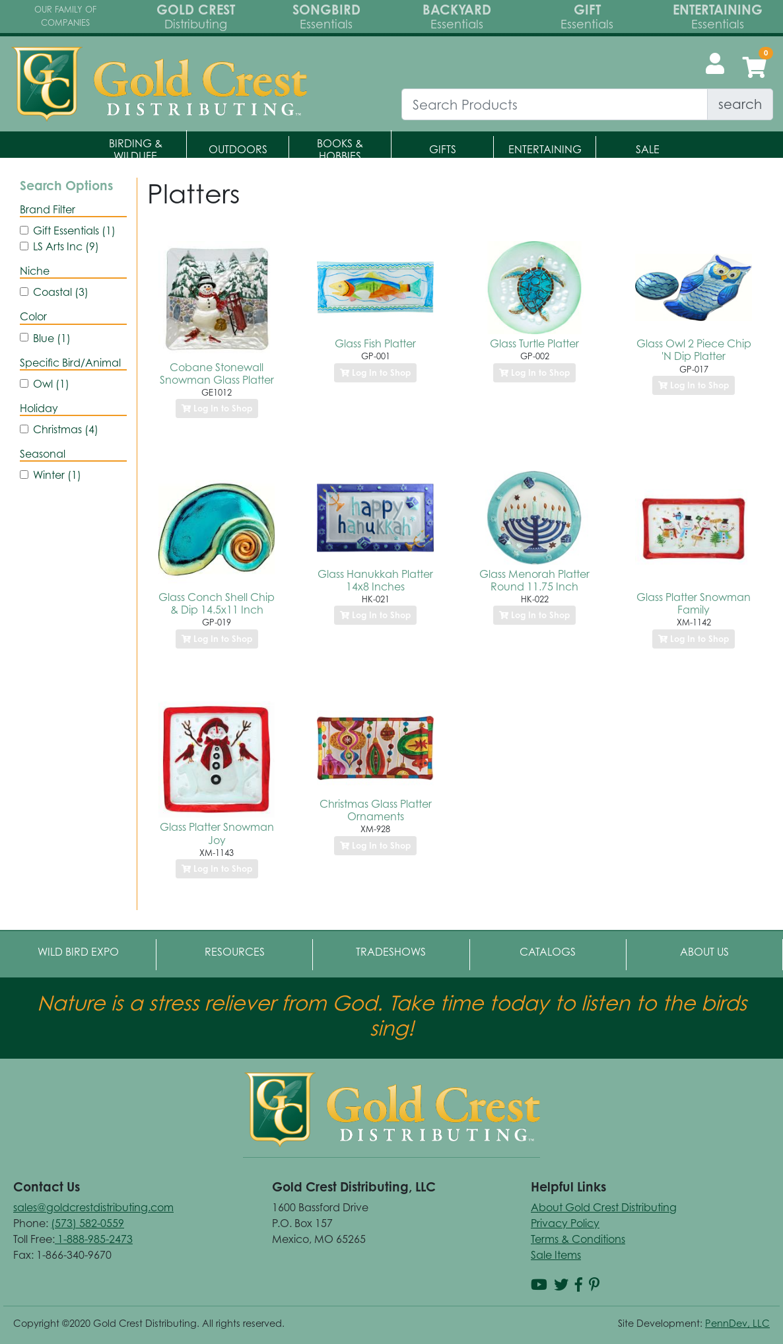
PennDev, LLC (737, 1323)
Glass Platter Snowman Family (693, 603)
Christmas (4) (65, 429)
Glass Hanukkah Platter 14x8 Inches (375, 580)
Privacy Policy (565, 1223)
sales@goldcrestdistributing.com (93, 1207)
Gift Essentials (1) (74, 230)
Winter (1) (57, 474)
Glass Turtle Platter (534, 343)
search (740, 104)
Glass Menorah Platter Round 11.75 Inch (534, 580)
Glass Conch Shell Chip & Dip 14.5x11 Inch (216, 603)
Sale (648, 149)
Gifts (442, 149)
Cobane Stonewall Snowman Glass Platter (217, 373)
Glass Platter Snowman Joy (217, 833)
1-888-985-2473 (94, 1239)
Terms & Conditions (578, 1239)
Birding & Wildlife (135, 149)
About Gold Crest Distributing (604, 1207)
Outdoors (238, 149)
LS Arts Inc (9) (66, 246)
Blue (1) (52, 338)
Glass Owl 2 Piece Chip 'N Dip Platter (693, 350)
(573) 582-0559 (87, 1223)
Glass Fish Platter (375, 343)
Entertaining (545, 149)
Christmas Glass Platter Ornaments (376, 810)
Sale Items (556, 1254)
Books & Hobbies (340, 149)
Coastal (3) (60, 292)
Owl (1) (51, 383)
